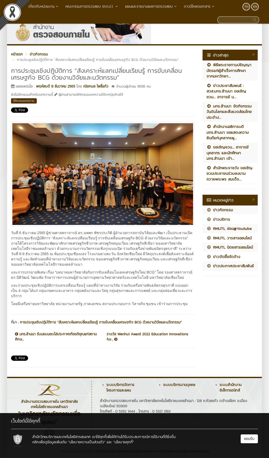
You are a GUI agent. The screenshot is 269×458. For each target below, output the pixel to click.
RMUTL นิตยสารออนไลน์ (229, 247)
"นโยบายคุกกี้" (123, 442)
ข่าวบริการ (218, 219)
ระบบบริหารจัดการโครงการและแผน (120, 387)
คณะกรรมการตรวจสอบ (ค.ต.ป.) (92, 6)
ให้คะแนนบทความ (23, 101)
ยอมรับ (249, 438)
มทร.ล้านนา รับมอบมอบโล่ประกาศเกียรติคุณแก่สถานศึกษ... (56, 337)
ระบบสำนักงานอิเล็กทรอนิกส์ (230, 387)
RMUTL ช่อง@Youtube (229, 228)
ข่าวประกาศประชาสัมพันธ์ (230, 266)
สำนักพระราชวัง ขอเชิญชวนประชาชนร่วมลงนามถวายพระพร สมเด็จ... (229, 173)
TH (247, 6)
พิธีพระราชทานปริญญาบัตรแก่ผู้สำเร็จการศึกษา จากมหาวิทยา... (228, 70)
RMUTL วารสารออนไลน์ (229, 238)
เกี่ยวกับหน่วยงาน (43, 6)
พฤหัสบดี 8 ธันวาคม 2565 (55, 86)
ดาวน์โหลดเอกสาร (199, 6)
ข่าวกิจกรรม (219, 210)
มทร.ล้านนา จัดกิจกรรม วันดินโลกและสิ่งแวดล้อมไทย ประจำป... (229, 111)
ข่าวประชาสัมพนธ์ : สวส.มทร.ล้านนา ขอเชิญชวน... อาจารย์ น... (226, 91)
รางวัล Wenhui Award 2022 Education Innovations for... (147, 337)
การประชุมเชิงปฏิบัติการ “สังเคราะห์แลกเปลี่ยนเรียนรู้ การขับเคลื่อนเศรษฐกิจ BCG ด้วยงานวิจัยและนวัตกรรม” (101, 322)
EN (255, 6)
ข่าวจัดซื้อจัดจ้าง (223, 257)
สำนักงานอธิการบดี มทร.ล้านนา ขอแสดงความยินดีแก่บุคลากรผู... (227, 132)
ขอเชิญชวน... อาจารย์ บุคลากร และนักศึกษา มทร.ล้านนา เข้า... (227, 152)
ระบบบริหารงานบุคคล (179, 385)
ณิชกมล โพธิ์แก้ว (95, 86)
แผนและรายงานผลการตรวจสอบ (151, 6)
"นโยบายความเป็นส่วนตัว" (86, 442)
